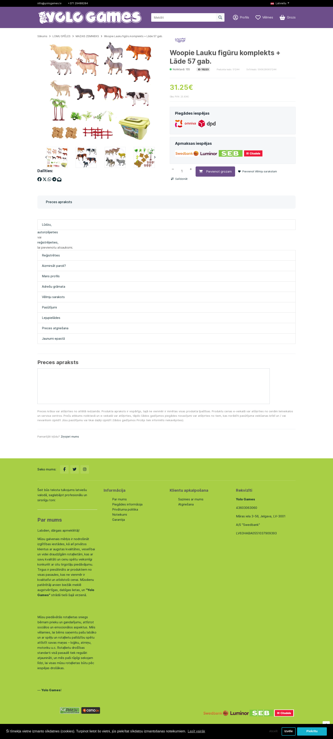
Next (154, 157)
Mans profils (51, 276)
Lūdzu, (47, 224)
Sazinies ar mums (190, 499)
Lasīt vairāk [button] (196, 731)
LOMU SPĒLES (61, 36)
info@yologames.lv (49, 3)
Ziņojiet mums (70, 436)
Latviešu (278, 3)
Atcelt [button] (273, 731)
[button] (280, 3)
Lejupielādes (51, 318)
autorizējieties (47, 232)
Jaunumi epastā (53, 338)
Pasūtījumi (49, 307)
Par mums (119, 499)
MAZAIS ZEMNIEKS (87, 36)
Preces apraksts (59, 202)
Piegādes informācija (127, 504)
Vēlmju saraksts (53, 297)
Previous (46, 157)
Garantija (118, 520)
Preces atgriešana (55, 328)
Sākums (42, 36)
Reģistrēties (51, 255)
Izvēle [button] (288, 731)
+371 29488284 (78, 3)
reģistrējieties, (47, 242)
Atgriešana (186, 504)
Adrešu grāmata (53, 286)
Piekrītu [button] (312, 731)
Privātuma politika (125, 509)
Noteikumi (119, 514)
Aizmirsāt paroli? (54, 266)
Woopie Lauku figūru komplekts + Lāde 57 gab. (133, 36)
